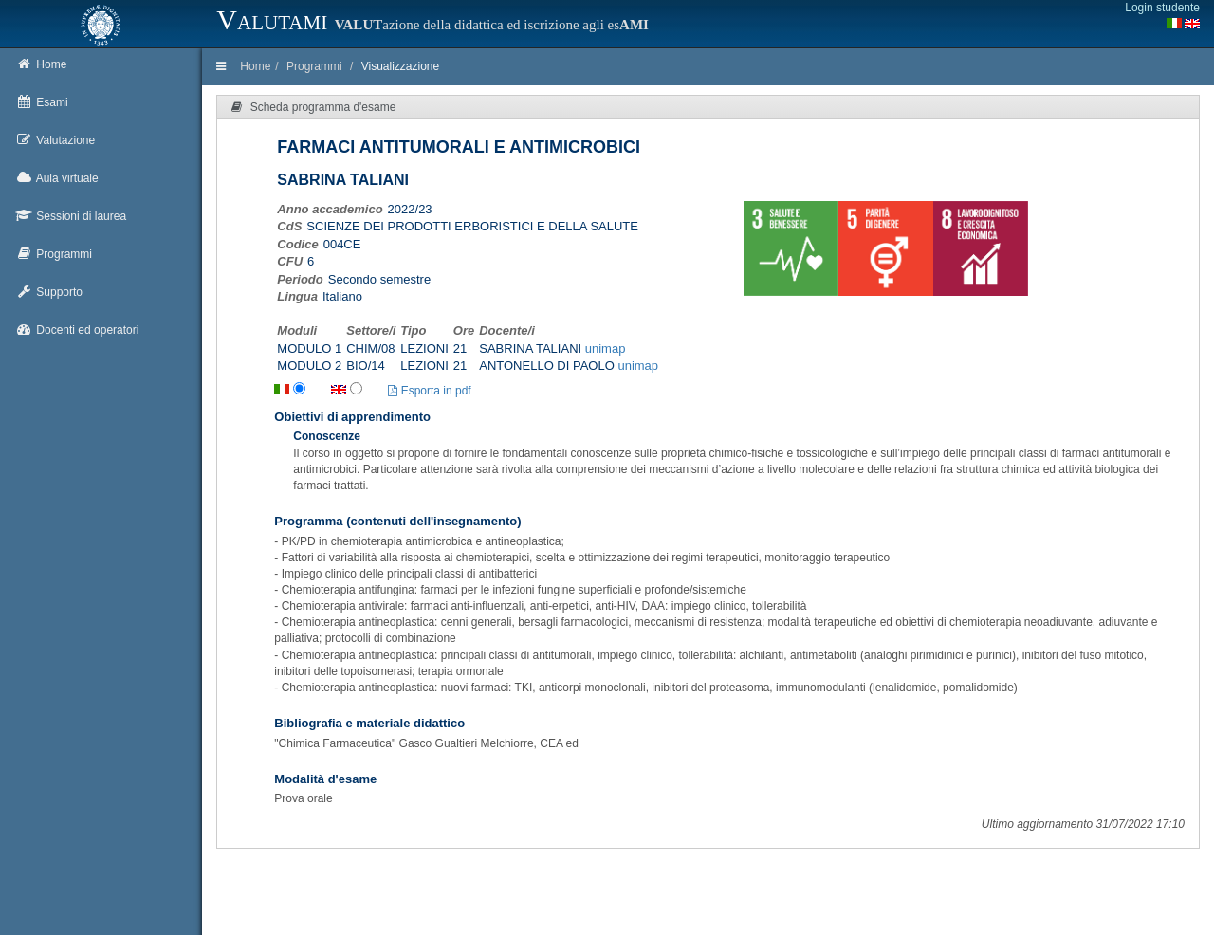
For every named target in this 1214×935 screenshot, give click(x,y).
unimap (605, 348)
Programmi (314, 66)
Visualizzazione (400, 66)
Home (255, 66)
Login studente (1162, 7)
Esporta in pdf (429, 390)
